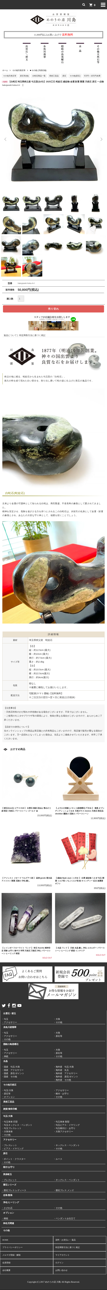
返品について (10, 335)
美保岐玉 (7, 1174)
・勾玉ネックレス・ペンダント (17, 1125)
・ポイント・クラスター (14, 1159)
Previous (5, 139)
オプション (8, 1213)
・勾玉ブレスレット (11, 1128)
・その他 (58, 1022)
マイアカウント (62, 1255)
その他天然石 (9, 1085)
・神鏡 (5, 1056)
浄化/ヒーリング (11, 1202)
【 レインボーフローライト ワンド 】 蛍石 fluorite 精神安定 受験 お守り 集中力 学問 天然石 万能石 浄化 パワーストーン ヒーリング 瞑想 (26, 951)
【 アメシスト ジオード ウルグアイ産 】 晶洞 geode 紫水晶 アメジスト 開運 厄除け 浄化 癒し (27, 879)
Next (101, 139)
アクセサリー (9, 1140)
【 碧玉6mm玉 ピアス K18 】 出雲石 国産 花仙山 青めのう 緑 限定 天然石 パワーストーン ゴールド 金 (26, 809)
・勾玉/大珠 (7, 1090)
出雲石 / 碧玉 (9, 1013)
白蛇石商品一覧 (39, 76)
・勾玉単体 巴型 (10, 1122)
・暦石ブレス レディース (14, 1190)
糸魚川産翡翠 (9, 1027)
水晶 (5, 1061)
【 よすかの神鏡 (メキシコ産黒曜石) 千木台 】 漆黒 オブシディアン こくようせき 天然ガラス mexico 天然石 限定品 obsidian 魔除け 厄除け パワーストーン (79, 811)
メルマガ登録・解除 (11, 1255)
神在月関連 (8, 1223)
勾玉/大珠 (8, 1116)
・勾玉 (5, 1019)
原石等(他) (24, 76)
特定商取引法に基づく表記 (32, 335)
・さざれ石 (7, 1208)
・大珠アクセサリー (63, 1131)
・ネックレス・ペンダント (67, 1145)
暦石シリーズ (9, 1185)
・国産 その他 (9, 1076)
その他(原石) (75, 76)
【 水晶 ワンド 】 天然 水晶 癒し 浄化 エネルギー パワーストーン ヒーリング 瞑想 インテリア (80, 949)
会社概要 (6, 1270)
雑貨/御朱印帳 (10, 1109)
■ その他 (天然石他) (38, 70)
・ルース (58, 1159)
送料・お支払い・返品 (65, 1240)
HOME (5, 1240)
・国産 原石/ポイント (13, 1073)
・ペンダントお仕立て (64, 1218)
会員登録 (6, 1262)
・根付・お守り (61, 1093)
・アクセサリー (9, 1022)
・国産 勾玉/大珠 (11, 1067)
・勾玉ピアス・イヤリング (67, 1125)
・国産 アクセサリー (13, 1070)
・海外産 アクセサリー (66, 1073)
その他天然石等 (18, 70)
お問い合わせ (61, 1270)
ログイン (59, 1262)
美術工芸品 (54, 76)
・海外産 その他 (62, 1080)
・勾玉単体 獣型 (61, 1122)
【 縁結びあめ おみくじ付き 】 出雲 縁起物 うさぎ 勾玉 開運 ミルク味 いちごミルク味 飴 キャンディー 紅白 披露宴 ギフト (79, 881)
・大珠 (57, 1019)
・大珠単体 (7, 1131)
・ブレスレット (9, 1145)
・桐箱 (5, 1218)
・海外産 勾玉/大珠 (64, 1067)
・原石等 (58, 1036)
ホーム (5, 70)
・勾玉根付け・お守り (64, 1128)
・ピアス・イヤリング (13, 1148)
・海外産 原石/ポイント (66, 1076)
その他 (6, 1230)
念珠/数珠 (7, 1195)
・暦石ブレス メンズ (64, 1190)
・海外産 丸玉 (61, 1070)
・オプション (8, 1097)
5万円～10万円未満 (92, 76)
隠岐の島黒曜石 (11, 1044)
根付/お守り (9, 1167)
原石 (64, 76)
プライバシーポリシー (12, 1247)
